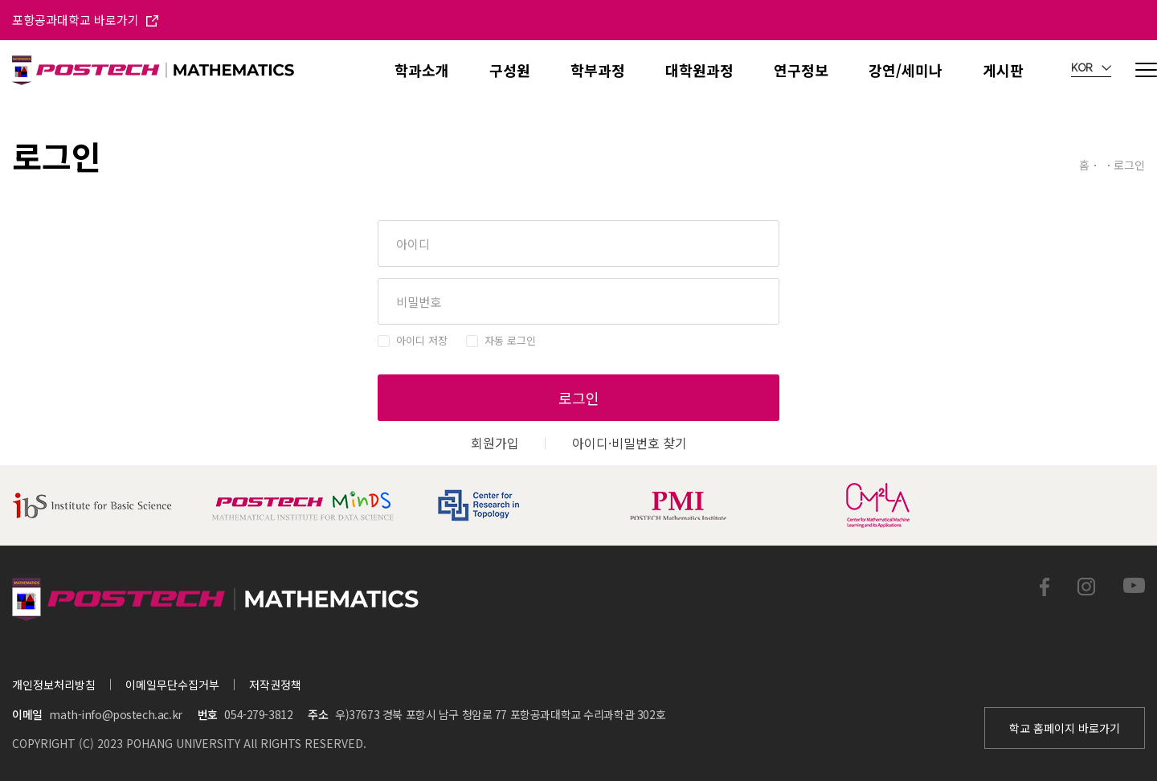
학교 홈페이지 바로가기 (1064, 728)
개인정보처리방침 (54, 685)
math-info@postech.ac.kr (115, 714)
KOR (1091, 68)
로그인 (578, 397)
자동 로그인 (510, 340)
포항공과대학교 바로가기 (85, 19)
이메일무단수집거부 (172, 685)
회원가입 (495, 442)
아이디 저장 (422, 340)
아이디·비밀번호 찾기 (629, 442)
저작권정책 (275, 685)
